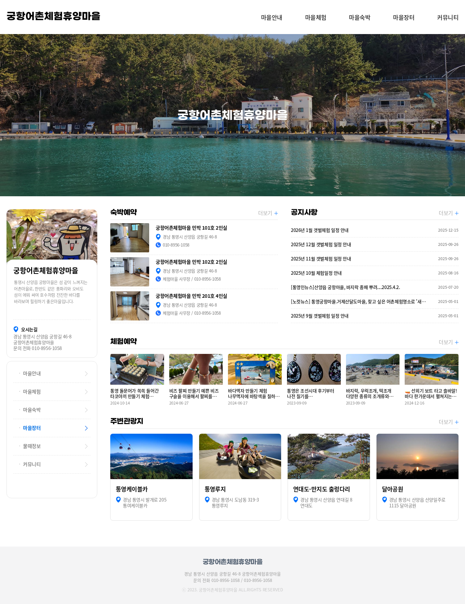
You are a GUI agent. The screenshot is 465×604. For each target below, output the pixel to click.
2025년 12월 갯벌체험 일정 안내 (375, 244)
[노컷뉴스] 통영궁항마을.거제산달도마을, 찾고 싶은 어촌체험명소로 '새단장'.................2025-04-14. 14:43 (375, 301)
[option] (232, 115)
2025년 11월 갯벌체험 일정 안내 (375, 259)
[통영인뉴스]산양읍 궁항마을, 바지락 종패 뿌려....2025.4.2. (375, 287)
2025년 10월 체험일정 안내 (375, 273)
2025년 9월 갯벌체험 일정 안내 (375, 316)
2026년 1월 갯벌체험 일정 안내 (375, 230)
